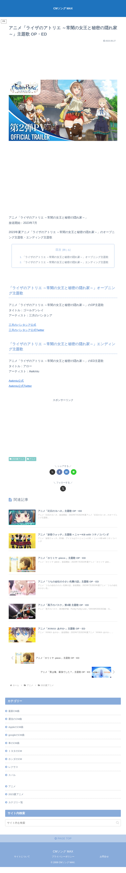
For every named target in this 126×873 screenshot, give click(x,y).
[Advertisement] (63, 59)
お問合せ (104, 862)
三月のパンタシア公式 (23, 324)
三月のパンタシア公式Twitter (27, 330)
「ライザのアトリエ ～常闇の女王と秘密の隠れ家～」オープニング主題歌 (66, 257)
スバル (12, 779)
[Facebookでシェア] (59, 472)
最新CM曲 (14, 713)
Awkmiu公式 (17, 380)
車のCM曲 (14, 746)
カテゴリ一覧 (16, 807)
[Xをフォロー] (63, 488)
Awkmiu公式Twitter (21, 386)
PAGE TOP (63, 844)
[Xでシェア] (52, 472)
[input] (63, 828)
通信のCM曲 (16, 721)
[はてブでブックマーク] (66, 472)
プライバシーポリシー (63, 862)
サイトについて (22, 862)
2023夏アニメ (17, 459)
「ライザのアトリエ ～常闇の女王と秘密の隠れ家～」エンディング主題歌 (66, 262)
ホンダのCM (16, 762)
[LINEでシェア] (73, 472)
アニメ (31, 459)
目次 (58, 249)
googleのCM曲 (17, 737)
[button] (117, 828)
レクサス (14, 770)
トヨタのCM (16, 754)
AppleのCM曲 (17, 729)
